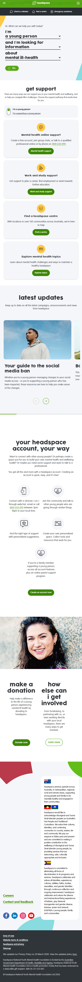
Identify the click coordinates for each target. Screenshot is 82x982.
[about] (33, 58)
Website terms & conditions (15, 940)
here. (74, 954)
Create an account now (41, 593)
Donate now (21, 742)
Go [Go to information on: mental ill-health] (11, 68)
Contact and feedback (18, 902)
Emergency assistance (61, 11)
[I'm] (33, 36)
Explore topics (41, 273)
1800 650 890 (59, 144)
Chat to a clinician (19, 11)
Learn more (54, 742)
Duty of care (8, 936)
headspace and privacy (13, 944)
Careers (8, 895)
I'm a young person (21, 109)
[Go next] (46, 401)
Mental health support (41, 151)
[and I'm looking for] (33, 47)
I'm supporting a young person (27, 114)
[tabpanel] (37, 355)
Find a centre (39, 11)
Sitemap (7, 949)
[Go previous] (36, 401)
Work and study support (41, 192)
